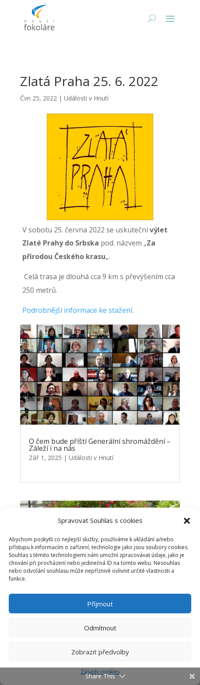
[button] (186, 520)
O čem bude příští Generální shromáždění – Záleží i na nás (100, 444)
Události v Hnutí (86, 98)
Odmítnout (100, 627)
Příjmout (100, 603)
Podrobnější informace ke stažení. (77, 310)
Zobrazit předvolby (100, 651)
